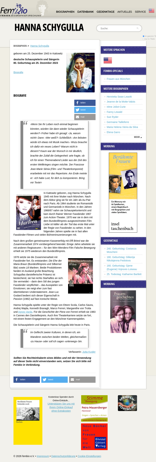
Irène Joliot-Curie (116, 106)
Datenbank (85, 11)
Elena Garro (113, 132)
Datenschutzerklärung (63, 456)
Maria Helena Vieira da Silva (122, 127)
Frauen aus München (118, 78)
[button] (85, 103)
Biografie (18, 72)
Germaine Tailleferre (118, 122)
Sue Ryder (112, 117)
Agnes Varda (25, 311)
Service (140, 11)
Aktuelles (124, 11)
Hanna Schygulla (39, 45)
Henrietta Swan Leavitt (119, 96)
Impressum (43, 456)
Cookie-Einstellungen (89, 456)
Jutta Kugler (89, 351)
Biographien (65, 11)
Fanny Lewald (114, 112)
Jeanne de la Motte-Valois (121, 101)
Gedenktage (105, 11)
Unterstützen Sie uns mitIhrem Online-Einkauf (61, 407)
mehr (137, 137)
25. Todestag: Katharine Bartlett (124, 274)
